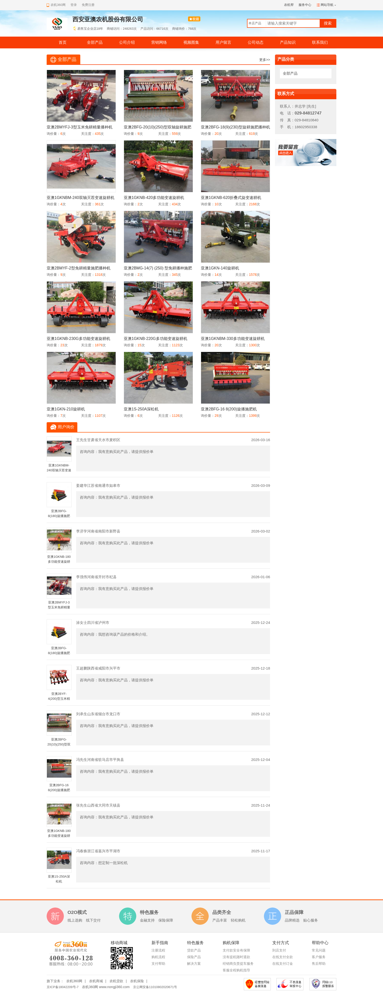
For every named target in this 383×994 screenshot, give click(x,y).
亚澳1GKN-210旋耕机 (66, 409)
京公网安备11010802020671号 (155, 987)
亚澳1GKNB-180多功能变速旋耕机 (59, 561)
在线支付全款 (282, 957)
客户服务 (319, 957)
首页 (63, 42)
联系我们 (320, 42)
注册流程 (158, 950)
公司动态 (255, 42)
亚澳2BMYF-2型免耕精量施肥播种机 (78, 268)
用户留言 (223, 42)
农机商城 (96, 981)
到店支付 (279, 950)
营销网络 (159, 42)
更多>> (264, 60)
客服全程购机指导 (236, 970)
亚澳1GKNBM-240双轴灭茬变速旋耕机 (80, 198)
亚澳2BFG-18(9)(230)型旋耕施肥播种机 (235, 127)
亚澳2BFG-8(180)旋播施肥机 (59, 516)
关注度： (88, 134)
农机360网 (74, 981)
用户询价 (66, 427)
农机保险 (137, 981)
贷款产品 (194, 950)
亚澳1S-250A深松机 (141, 409)
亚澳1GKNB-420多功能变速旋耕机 (154, 198)
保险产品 (194, 957)
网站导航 (327, 5)
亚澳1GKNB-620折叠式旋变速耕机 (231, 198)
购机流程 (158, 957)
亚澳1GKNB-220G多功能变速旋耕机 (155, 338)
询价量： (53, 134)
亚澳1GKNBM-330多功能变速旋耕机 (233, 338)
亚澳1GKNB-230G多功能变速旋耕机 (78, 338)
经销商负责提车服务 (238, 964)
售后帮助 (319, 964)
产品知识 (288, 42)
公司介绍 (127, 42)
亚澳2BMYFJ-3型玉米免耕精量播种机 (79, 127)
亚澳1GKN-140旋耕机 (220, 268)
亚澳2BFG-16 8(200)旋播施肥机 (229, 409)
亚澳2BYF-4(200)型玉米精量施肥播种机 (59, 698)
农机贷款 (116, 981)
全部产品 (95, 42)
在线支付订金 (282, 964)
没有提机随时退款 (236, 957)
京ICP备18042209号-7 (63, 987)
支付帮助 (158, 964)
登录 (73, 5)
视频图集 (191, 42)
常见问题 (319, 950)
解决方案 (194, 964)
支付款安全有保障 (236, 950)
